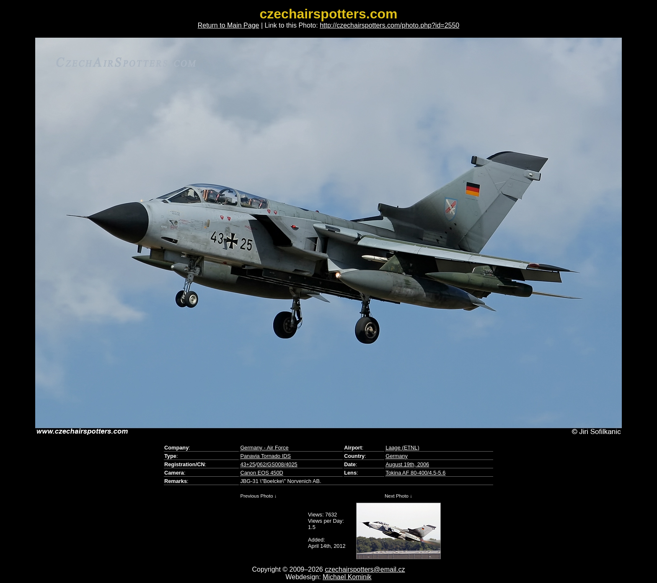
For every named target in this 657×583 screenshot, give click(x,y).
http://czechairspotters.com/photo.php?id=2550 (389, 25)
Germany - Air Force (264, 447)
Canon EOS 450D (261, 473)
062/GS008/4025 (277, 464)
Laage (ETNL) (402, 447)
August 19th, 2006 (407, 464)
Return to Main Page (228, 25)
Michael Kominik (347, 576)
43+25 (247, 464)
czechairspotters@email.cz (365, 569)
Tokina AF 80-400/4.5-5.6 (415, 473)
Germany (396, 456)
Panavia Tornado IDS (265, 456)
